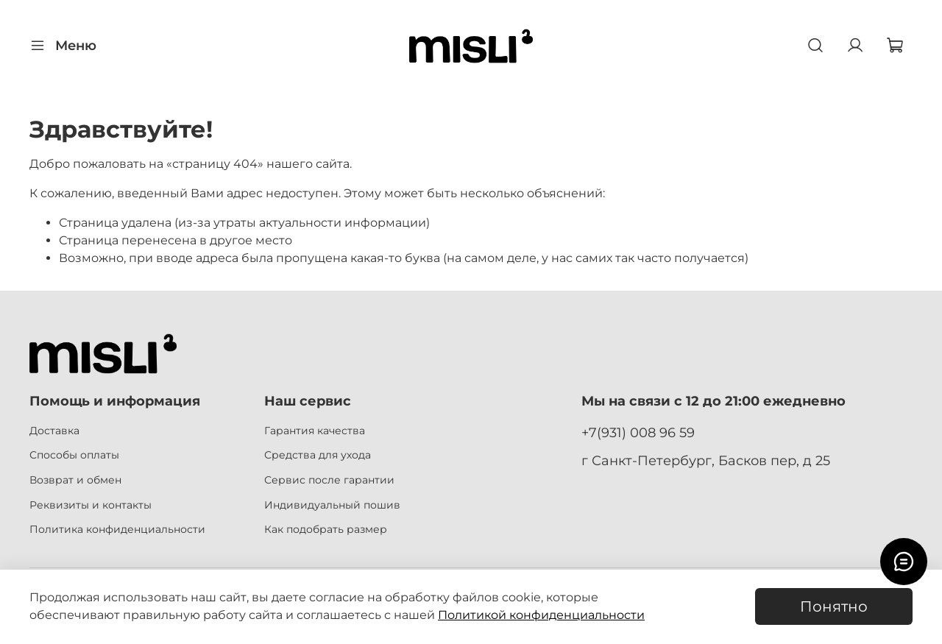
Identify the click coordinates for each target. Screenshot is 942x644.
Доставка (54, 430)
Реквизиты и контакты (90, 505)
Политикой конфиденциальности (541, 615)
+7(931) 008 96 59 (638, 432)
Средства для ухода (317, 454)
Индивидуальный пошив (332, 505)
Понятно (834, 606)
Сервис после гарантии (329, 479)
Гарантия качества (314, 430)
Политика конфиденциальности (117, 529)
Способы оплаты (74, 454)
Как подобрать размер (325, 529)
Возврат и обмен (75, 479)
